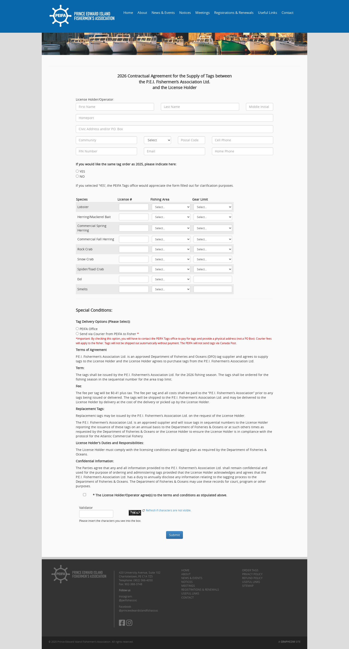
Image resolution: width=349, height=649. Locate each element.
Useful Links (267, 12)
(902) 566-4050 (143, 580)
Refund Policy (252, 578)
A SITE (289, 641)
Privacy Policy (252, 574)
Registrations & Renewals (233, 12)
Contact (287, 12)
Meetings (202, 12)
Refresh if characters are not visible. (166, 510)
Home (128, 12)
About (142, 12)
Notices (185, 12)
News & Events (163, 12)
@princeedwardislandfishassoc (138, 610)
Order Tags (250, 570)
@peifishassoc (128, 600)
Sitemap (247, 585)
